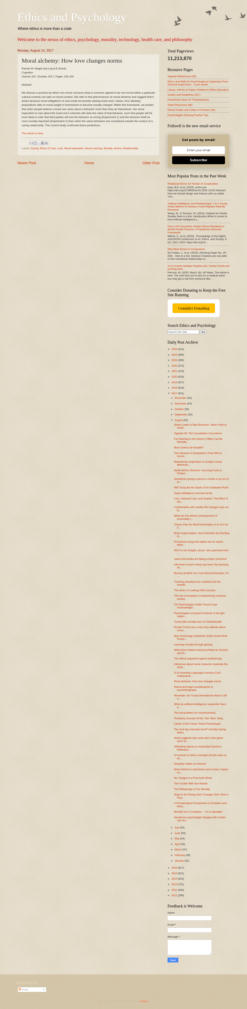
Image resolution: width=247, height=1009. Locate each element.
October (179, 409)
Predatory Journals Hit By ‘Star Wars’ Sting (198, 718)
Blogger (144, 1001)
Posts (23, 989)
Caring (34, 148)
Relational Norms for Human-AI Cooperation (193, 183)
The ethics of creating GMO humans (194, 590)
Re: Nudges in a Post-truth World (193, 777)
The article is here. (33, 133)
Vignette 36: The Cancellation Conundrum (198, 433)
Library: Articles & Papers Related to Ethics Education (198, 89)
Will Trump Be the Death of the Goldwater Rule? (201, 487)
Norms (117, 148)
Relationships (130, 148)
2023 (175, 360)
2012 (175, 889)
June (178, 833)
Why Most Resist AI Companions (186, 249)
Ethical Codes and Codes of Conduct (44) (191, 109)
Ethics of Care (48, 148)
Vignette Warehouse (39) (182, 76)
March (178, 849)
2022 (175, 365)
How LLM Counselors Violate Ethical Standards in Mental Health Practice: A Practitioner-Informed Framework (196, 229)
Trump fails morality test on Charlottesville (198, 621)
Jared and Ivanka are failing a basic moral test (200, 558)
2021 (175, 371)
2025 (175, 349)
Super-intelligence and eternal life (193, 493)
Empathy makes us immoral (190, 763)
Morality (107, 148)
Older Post (151, 163)
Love (60, 148)
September (181, 414)
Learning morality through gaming (193, 644)
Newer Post (26, 163)
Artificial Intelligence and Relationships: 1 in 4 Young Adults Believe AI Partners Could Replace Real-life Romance (197, 206)
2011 (175, 895)
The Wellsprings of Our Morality (192, 789)
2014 (175, 878)
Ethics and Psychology (72, 17)
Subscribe (198, 160)
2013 (175, 884)
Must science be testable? (189, 447)
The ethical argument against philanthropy (198, 658)
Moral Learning (93, 148)
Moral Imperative (73, 148)
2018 (175, 387)
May (177, 838)
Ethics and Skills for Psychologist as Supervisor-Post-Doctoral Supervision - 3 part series (198, 83)
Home (89, 163)
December (181, 397)
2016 (175, 867)
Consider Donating (193, 308)
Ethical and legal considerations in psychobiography (193, 688)
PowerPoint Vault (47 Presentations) (188, 99)
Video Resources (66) (180, 104)
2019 (175, 382)
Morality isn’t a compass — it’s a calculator (198, 811)
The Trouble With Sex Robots (191, 783)
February (180, 855)
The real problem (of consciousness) (195, 712)
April (177, 844)
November (181, 403)
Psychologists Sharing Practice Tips (188, 115)
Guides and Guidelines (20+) (184, 94)
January (179, 860)
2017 (175, 393)
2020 (175, 376)
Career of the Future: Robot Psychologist (197, 723)
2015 (175, 873)
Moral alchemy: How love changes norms (197, 681)
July (177, 827)
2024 (175, 354)
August (179, 420)
